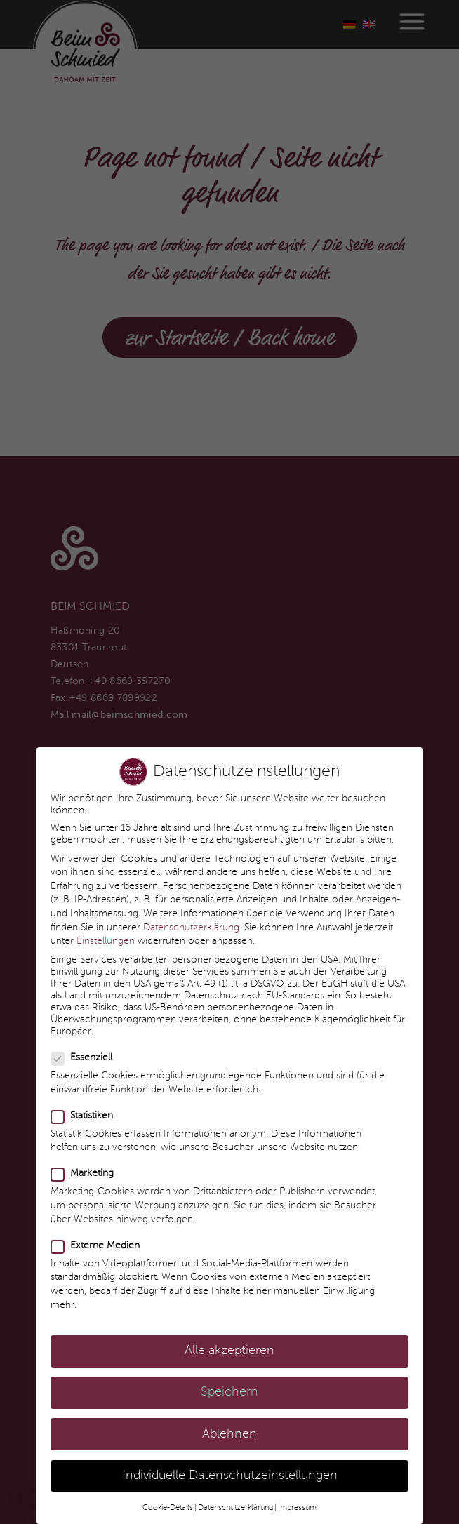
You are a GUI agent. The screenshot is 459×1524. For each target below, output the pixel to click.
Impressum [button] (297, 1488)
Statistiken (82, 1097)
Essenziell (82, 1039)
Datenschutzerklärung (191, 909)
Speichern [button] (229, 1373)
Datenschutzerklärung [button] (235, 1488)
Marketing (83, 1155)
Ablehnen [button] (229, 1416)
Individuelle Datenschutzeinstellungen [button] (230, 1457)
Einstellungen (105, 922)
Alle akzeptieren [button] (229, 1332)
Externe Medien (96, 1227)
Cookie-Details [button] (167, 1488)
